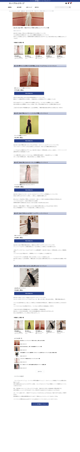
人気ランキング (29, 7)
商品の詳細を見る (29, 93)
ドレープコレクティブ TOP (14, 11)
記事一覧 (36, 7)
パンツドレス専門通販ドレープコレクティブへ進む (40, 405)
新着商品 (10, 7)
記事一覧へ (41, 371)
